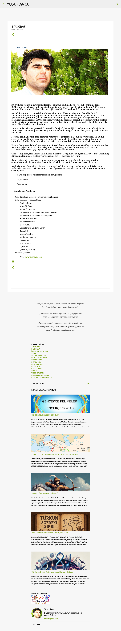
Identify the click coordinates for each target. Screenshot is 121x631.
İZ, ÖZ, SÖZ (35, 366)
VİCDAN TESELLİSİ (38, 355)
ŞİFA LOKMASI (37, 360)
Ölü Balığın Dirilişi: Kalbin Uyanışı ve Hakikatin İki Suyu (52, 572)
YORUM (34, 371)
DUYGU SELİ (36, 362)
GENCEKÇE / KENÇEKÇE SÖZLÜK (45, 415)
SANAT (34, 353)
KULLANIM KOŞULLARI (40, 375)
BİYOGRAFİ (35, 349)
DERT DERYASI (37, 364)
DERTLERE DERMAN (39, 358)
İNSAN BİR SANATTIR (39, 351)
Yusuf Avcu (49, 609)
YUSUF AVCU (18, 4)
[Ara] (32, 4)
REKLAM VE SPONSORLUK (41, 377)
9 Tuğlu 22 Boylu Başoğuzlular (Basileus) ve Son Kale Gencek (54, 454)
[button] (12, 34)
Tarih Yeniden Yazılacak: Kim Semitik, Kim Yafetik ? (50, 533)
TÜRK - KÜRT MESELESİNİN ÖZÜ (44, 493)
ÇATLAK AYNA (36, 369)
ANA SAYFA (35, 347)
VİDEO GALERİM (37, 373)
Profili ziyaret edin (51, 619)
